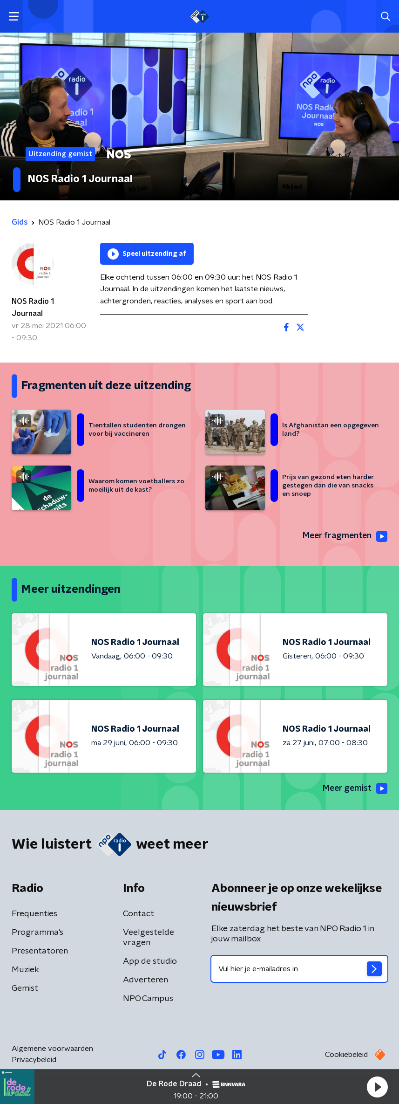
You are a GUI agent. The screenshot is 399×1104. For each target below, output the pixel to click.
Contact (138, 914)
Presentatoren (40, 951)
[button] (377, 1087)
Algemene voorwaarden (52, 1048)
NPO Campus (148, 998)
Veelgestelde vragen (148, 937)
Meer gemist (354, 789)
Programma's (37, 932)
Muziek (25, 970)
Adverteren (145, 980)
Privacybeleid (34, 1059)
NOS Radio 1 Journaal (33, 307)
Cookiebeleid (346, 1054)
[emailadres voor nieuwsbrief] (299, 969)
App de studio (150, 961)
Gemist (25, 988)
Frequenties (34, 914)
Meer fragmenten (344, 536)
